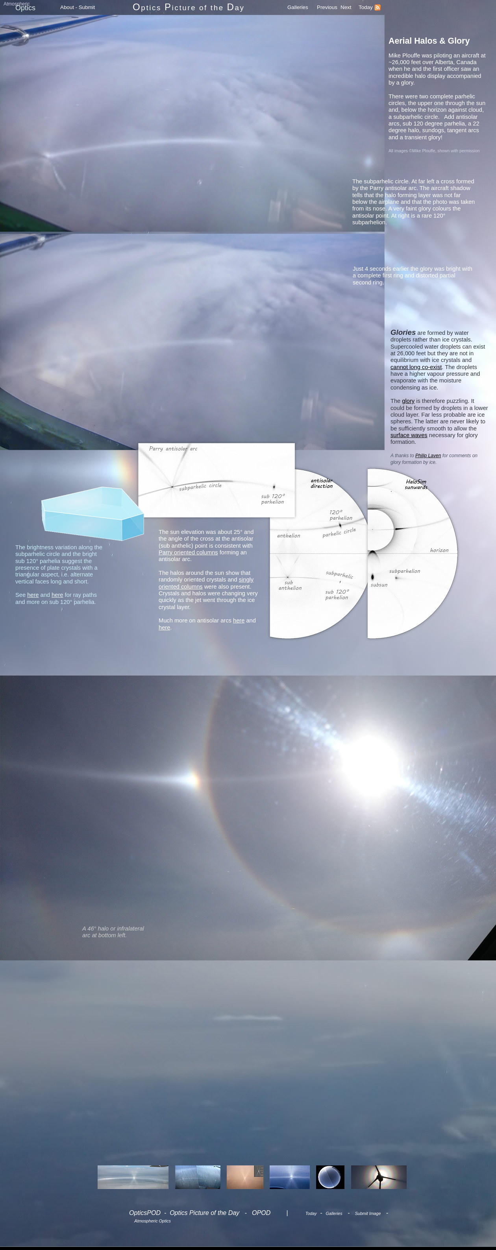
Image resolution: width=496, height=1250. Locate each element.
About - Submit (77, 7)
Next (346, 7)
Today (366, 7)
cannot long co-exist (416, 367)
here (238, 620)
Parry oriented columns (188, 552)
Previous (327, 7)
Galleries (297, 7)
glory (408, 401)
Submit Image (368, 1213)
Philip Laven (428, 455)
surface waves (409, 435)
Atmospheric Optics (152, 1221)
